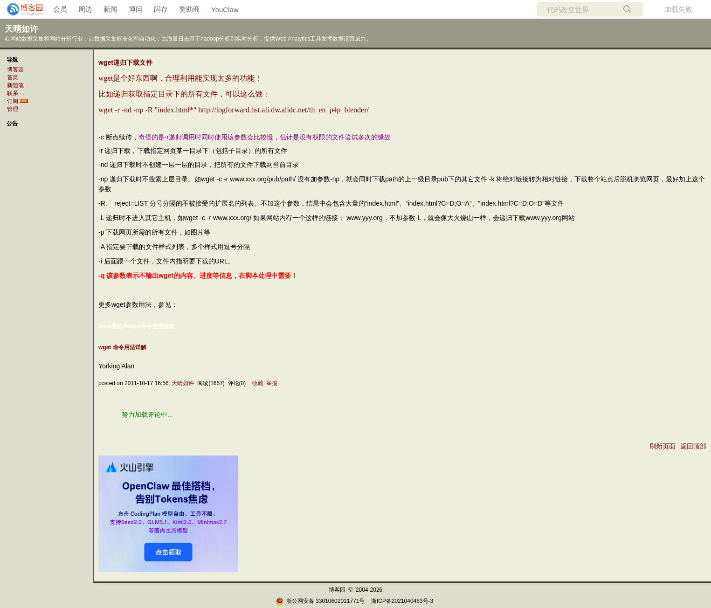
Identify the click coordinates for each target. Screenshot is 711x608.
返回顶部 (693, 446)
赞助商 (189, 9)
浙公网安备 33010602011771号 (320, 601)
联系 (12, 93)
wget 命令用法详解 (122, 347)
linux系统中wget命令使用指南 (136, 326)
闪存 (161, 9)
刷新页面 (662, 446)
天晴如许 (21, 29)
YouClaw (225, 10)
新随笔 (15, 85)
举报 (271, 383)
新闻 (110, 9)
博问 (136, 9)
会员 (60, 9)
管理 (12, 109)
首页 (12, 77)
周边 (85, 9)
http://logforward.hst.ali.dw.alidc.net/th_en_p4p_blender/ (283, 110)
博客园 (15, 69)
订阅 (12, 101)
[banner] (21, 9)
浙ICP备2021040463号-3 (402, 601)
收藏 (257, 383)
